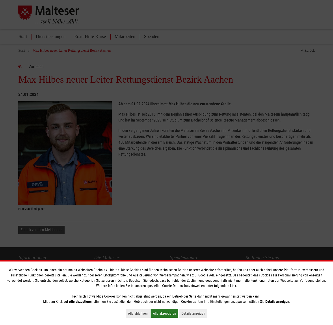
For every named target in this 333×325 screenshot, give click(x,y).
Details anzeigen (194, 313)
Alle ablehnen (139, 313)
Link (233, 286)
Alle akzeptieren (165, 313)
